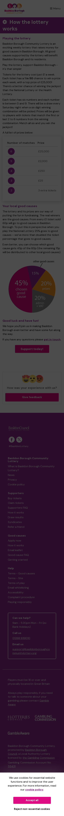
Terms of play (16, 583)
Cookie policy (16, 484)
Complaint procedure (21, 597)
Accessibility (16, 592)
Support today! (32, 349)
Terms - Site (15, 578)
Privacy (12, 479)
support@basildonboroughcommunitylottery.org (31, 651)
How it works (16, 512)
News (11, 475)
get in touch (52, 339)
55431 (12, 766)
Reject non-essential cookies (32, 809)
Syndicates (15, 522)
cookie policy (34, 789)
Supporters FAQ (18, 507)
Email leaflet (15, 550)
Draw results (16, 517)
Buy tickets (15, 498)
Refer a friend (16, 527)
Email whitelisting (18, 587)
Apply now (14, 540)
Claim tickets (16, 503)
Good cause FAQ (18, 555)
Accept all (32, 800)
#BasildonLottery (19, 446)
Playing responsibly (20, 602)
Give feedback (32, 397)
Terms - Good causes (21, 573)
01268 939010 (21, 638)
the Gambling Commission (39, 758)
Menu (55, 8)
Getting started (18, 560)
